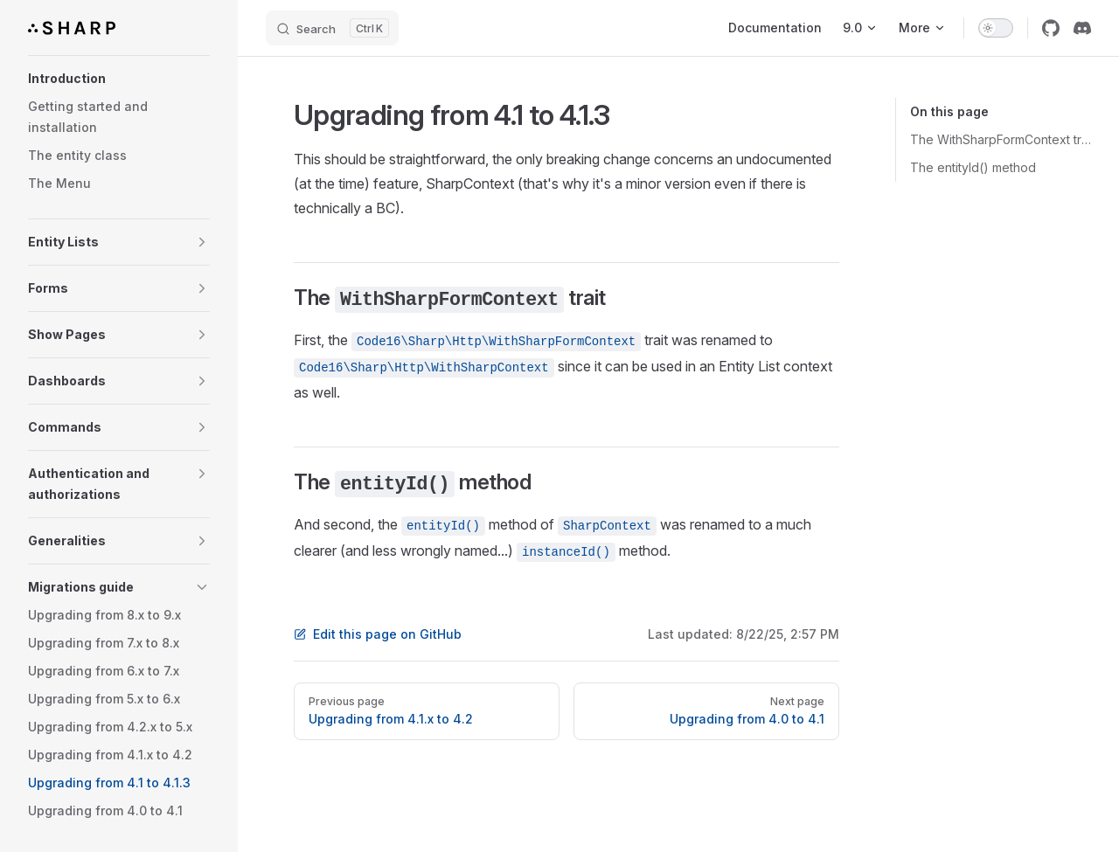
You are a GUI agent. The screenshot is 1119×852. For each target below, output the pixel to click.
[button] (119, 79)
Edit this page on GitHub (378, 634)
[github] (1051, 28)
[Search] (332, 27)
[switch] (995, 28)
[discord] (1082, 28)
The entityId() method (973, 167)
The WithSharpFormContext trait (1000, 139)
